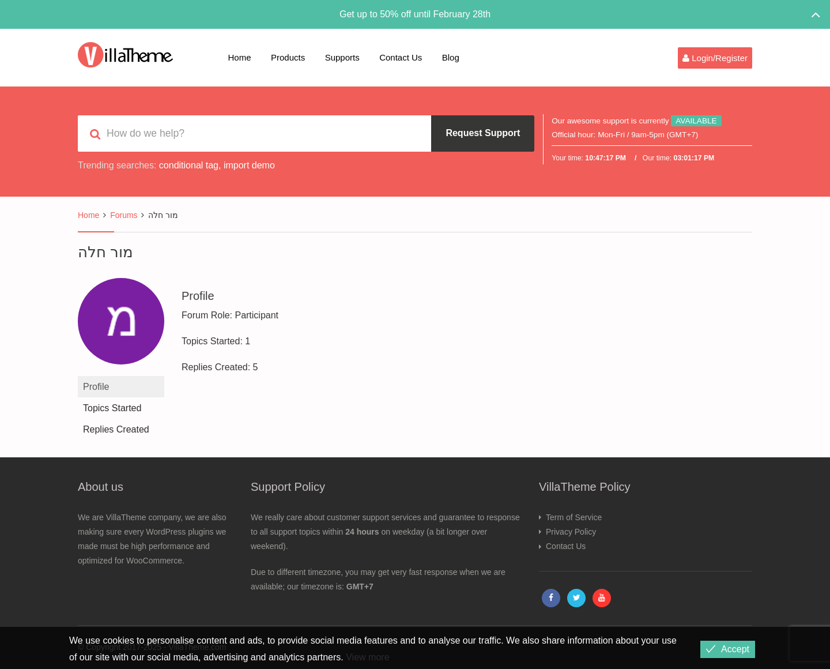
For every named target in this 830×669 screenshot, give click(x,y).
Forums (123, 215)
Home (239, 57)
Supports (342, 57)
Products (288, 57)
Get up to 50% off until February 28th (415, 14)
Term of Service (574, 517)
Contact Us (400, 57)
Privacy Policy (571, 531)
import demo (249, 165)
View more (367, 657)
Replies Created (116, 429)
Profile (96, 387)
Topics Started (112, 408)
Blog (450, 57)
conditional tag (188, 165)
